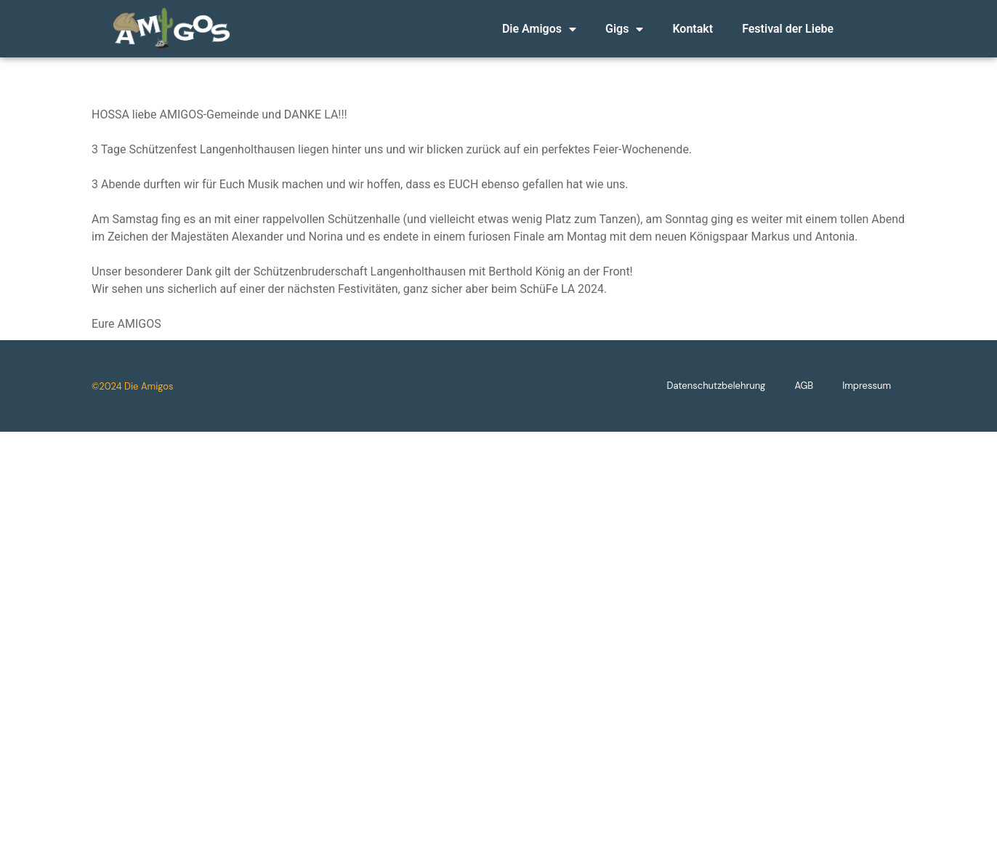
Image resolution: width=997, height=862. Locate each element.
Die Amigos (539, 29)
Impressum (866, 395)
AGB (803, 395)
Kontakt (692, 29)
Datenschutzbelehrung (716, 395)
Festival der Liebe (787, 29)
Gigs (624, 29)
